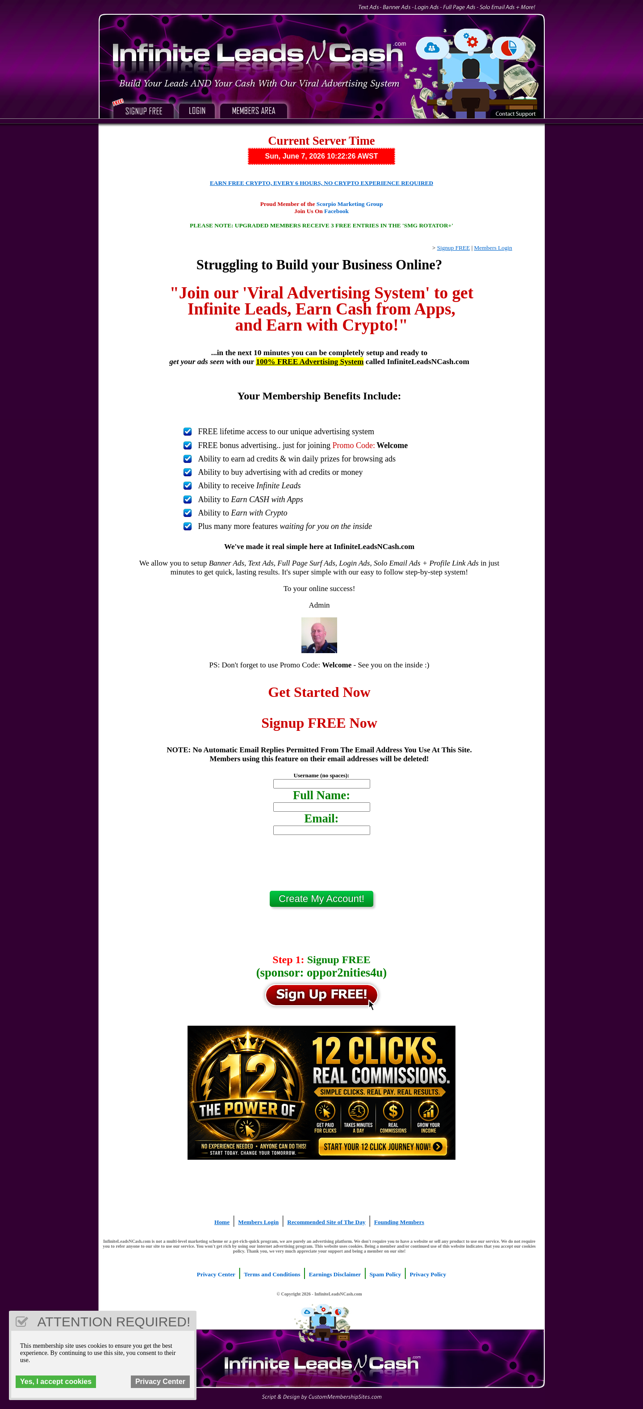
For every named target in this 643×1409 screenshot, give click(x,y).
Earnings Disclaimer (335, 1274)
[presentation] (321, 866)
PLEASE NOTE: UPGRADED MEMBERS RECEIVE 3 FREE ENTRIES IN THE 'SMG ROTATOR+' (321, 225)
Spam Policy (385, 1274)
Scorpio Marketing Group (350, 204)
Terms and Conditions (272, 1274)
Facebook (336, 211)
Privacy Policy (427, 1274)
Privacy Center (216, 1274)
